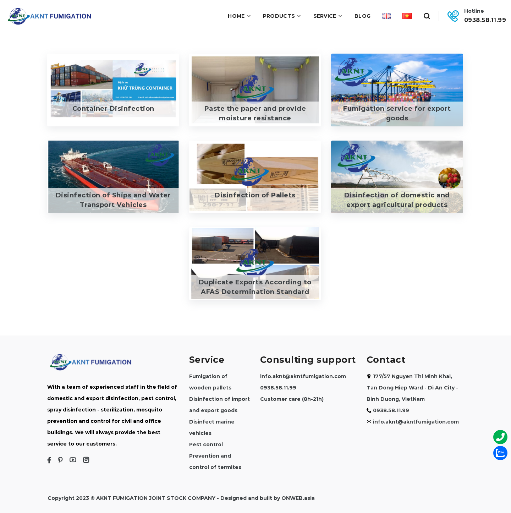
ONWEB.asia (298, 498)
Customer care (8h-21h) (292, 399)
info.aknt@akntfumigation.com (303, 376)
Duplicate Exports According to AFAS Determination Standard (255, 287)
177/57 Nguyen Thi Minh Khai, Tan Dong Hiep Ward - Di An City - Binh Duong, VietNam (412, 387)
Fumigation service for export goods (397, 113)
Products (282, 16)
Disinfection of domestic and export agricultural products (397, 200)
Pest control (206, 444)
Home (240, 16)
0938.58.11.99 (485, 19)
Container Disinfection (113, 109)
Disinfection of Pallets (255, 195)
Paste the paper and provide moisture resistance (255, 113)
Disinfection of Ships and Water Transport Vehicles (113, 200)
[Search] (426, 16)
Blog (362, 16)
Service (328, 16)
